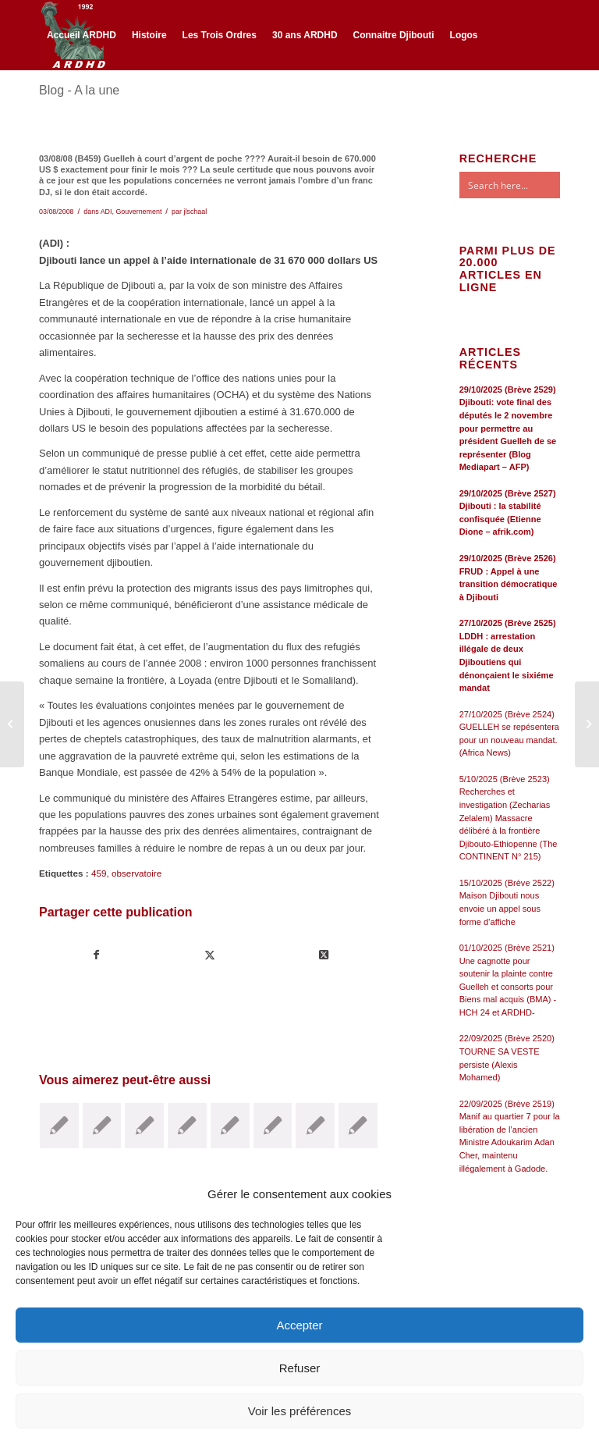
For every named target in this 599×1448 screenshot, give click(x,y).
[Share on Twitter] (323, 955)
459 (99, 873)
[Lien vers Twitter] (67, 103)
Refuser (300, 1368)
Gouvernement (138, 211)
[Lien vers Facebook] (43, 103)
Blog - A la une (79, 90)
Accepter (299, 1325)
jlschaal (195, 211)
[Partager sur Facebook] (96, 955)
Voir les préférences (300, 1411)
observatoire (136, 873)
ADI (106, 211)
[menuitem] (81, 35)
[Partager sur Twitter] (210, 955)
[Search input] (525, 185)
